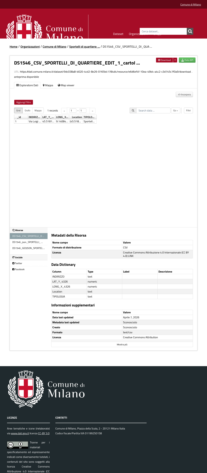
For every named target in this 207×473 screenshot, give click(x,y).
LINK (131, 256)
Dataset (118, 33)
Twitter (17, 263)
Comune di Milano (190, 4)
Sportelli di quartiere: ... (84, 46)
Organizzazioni (138, 33)
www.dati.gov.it (20, 433)
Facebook (18, 269)
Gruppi (157, 33)
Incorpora (184, 94)
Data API (187, 60)
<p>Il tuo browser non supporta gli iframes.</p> (103, 165)
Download (164, 60)
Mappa (48, 85)
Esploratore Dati (27, 85)
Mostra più (122, 344)
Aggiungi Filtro (23, 102)
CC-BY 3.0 (44, 433)
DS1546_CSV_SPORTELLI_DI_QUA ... (127, 46)
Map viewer (66, 85)
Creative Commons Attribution (140, 337)
